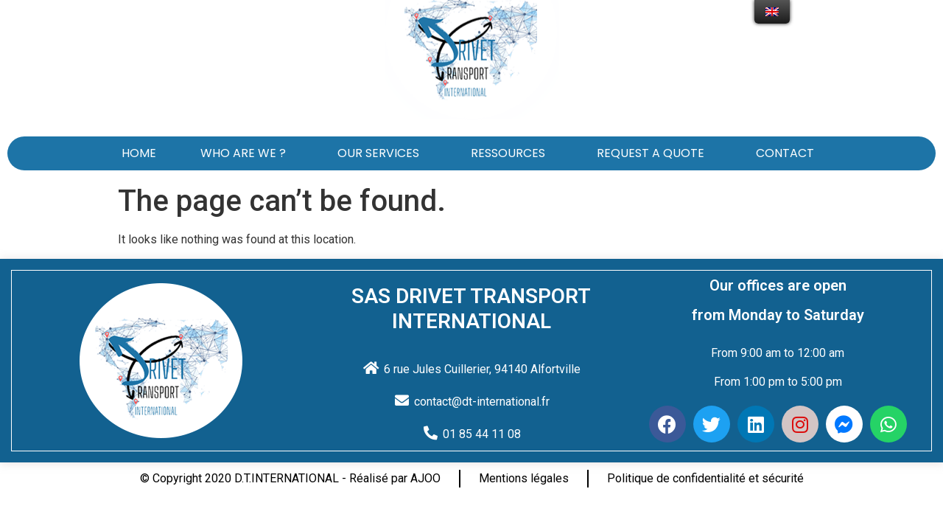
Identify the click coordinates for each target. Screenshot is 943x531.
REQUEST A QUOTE (654, 153)
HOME (139, 153)
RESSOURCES (512, 153)
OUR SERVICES (382, 153)
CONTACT (788, 153)
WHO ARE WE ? (246, 153)
